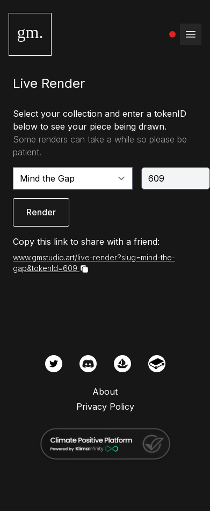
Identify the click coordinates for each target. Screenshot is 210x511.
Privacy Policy (105, 406)
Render (41, 212)
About (105, 391)
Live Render (49, 83)
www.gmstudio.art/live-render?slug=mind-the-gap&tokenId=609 (94, 263)
